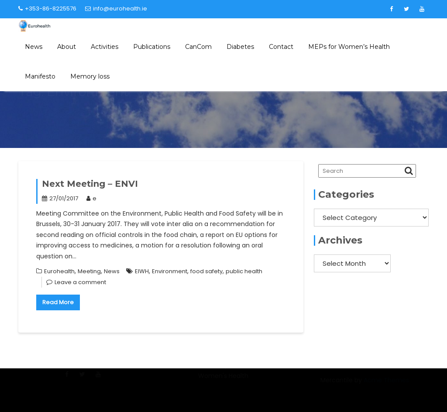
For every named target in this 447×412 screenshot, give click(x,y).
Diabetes (240, 47)
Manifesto (40, 76)
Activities (104, 47)
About (66, 47)
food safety (206, 271)
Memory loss (90, 76)
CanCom (198, 47)
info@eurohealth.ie (116, 8)
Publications (151, 47)
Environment (169, 271)
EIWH (142, 271)
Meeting (89, 271)
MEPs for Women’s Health (349, 47)
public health (244, 271)
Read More (58, 302)
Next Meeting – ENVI (90, 184)
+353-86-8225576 (47, 8)
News (33, 47)
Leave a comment (80, 282)
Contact (281, 47)
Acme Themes (386, 385)
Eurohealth (59, 271)
